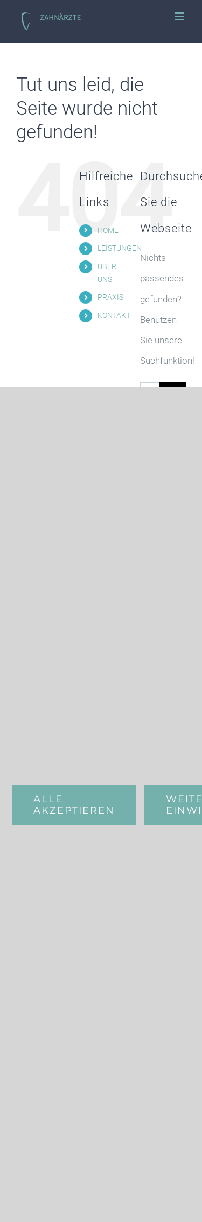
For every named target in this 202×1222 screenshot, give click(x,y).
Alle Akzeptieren (74, 804)
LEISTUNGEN (119, 248)
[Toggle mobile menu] (180, 16)
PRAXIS (110, 297)
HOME (108, 230)
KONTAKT (113, 315)
